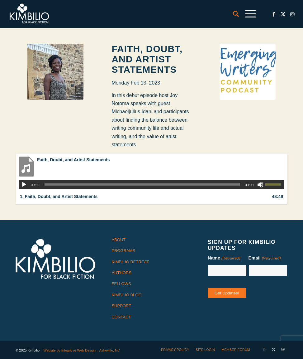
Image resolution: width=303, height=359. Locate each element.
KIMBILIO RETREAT (130, 262)
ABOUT (118, 239)
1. (58, 196)
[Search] (233, 14)
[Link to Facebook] (273, 14)
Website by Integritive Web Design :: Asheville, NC (81, 350)
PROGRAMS (123, 250)
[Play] (24, 185)
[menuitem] (233, 14)
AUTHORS (121, 272)
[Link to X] (283, 14)
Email (265, 258)
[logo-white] (29, 14)
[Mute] (260, 185)
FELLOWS (121, 283)
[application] (151, 184)
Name (224, 258)
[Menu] (247, 14)
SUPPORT (121, 305)
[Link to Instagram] (292, 14)
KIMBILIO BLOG (126, 295)
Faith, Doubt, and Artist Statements (146, 59)
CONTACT (121, 317)
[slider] (142, 184)
